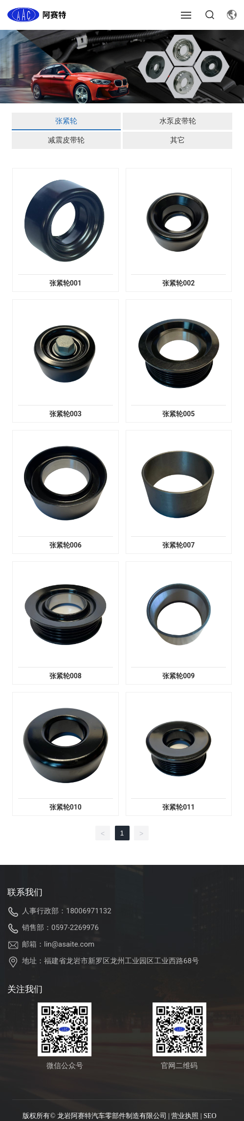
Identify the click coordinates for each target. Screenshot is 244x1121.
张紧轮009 (178, 676)
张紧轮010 (65, 807)
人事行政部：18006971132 (66, 910)
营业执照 (185, 1116)
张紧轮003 (65, 414)
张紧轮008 (65, 676)
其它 (177, 140)
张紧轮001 (65, 283)
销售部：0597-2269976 (60, 927)
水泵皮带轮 (177, 121)
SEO (209, 1116)
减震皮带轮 (66, 140)
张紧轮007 (178, 545)
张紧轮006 (65, 545)
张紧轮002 (178, 283)
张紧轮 (66, 121)
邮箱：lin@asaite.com (58, 944)
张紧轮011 (178, 807)
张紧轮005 (178, 414)
